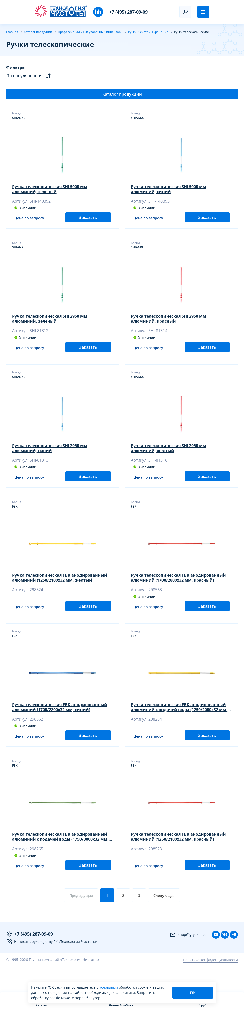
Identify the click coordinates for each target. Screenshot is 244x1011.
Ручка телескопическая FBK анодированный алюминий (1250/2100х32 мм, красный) (178, 856)
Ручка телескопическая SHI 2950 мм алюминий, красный (169, 323)
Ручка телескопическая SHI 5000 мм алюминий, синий (169, 189)
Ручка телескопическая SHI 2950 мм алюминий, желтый (169, 456)
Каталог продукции (122, 94)
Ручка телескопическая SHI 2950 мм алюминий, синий (50, 456)
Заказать (88, 221)
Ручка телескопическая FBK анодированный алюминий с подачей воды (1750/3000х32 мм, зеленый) (60, 856)
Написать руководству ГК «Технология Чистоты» (52, 965)
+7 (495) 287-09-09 (128, 12)
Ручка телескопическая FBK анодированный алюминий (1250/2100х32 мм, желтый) (59, 589)
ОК (193, 992)
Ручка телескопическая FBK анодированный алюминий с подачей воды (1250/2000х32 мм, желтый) (179, 723)
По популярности (28, 76)
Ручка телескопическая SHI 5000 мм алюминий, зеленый (50, 189)
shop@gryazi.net (188, 958)
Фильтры (16, 67)
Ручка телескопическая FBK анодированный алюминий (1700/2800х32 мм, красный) (178, 589)
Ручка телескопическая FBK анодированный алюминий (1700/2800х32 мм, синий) (59, 723)
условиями (109, 987)
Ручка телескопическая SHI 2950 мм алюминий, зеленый (50, 323)
